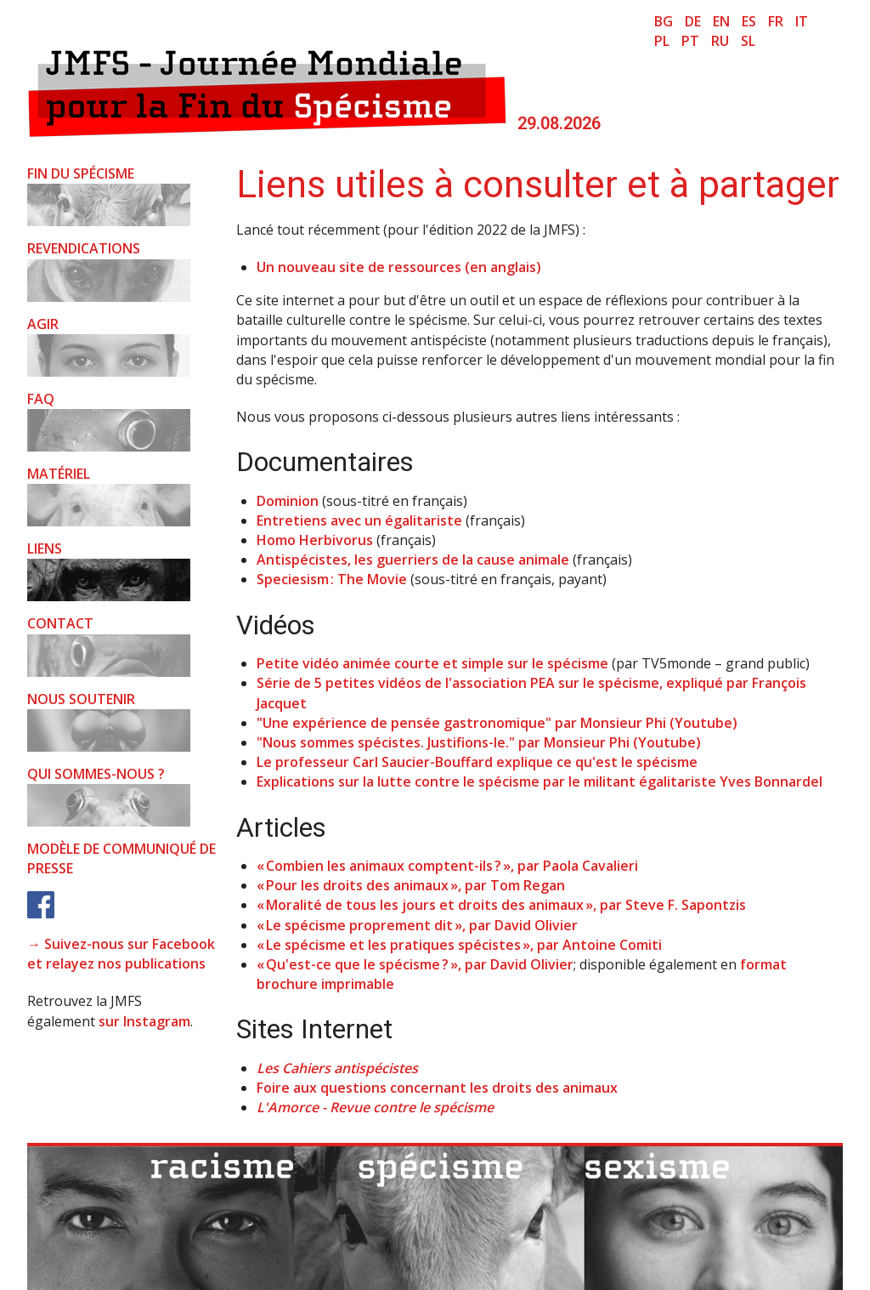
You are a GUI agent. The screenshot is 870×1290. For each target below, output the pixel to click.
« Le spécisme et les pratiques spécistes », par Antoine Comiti (459, 944)
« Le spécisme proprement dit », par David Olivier (417, 925)
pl (661, 40)
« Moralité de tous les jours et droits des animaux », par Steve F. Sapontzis (501, 904)
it (801, 21)
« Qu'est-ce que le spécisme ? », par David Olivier (415, 964)
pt (690, 40)
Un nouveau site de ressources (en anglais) (399, 267)
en (721, 21)
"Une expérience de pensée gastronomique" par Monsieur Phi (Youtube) (497, 722)
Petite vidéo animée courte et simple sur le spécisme (432, 663)
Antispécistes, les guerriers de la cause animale (413, 559)
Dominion (288, 501)
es (749, 21)
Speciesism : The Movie (332, 579)
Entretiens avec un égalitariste (359, 520)
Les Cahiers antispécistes (337, 1068)
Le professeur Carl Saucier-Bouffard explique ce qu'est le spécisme (477, 762)
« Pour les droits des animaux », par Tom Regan (411, 885)
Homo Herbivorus (315, 540)
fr (775, 21)
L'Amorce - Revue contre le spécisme (375, 1107)
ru (720, 40)
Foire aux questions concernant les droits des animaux (437, 1087)
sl (748, 40)
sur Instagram (144, 1021)
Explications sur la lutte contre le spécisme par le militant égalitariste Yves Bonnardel (539, 781)
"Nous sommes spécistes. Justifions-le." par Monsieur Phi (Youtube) (479, 742)
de (693, 21)
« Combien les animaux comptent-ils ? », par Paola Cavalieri (447, 865)
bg (663, 21)
